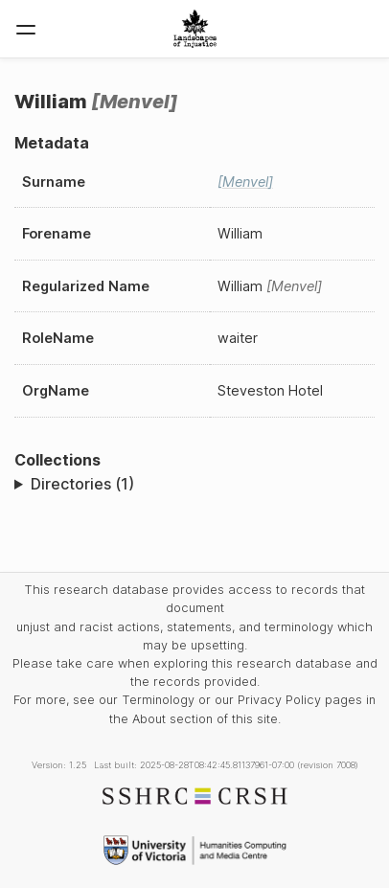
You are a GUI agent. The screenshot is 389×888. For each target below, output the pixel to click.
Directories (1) (82, 483)
